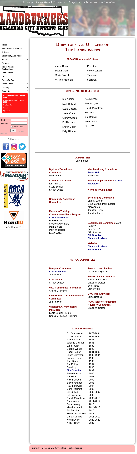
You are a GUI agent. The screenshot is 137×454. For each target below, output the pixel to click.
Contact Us (7, 105)
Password (4, 123)
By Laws (6, 111)
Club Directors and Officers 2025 (13, 101)
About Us (6, 91)
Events (5, 59)
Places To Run (8, 80)
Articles (5, 52)
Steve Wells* (95, 172)
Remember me (18, 127)
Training (5, 87)
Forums (5, 63)
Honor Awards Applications (8, 68)
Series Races (7, 84)
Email (2, 120)
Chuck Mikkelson (58, 217)
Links (4, 76)
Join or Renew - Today (12, 48)
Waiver (5, 108)
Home (4, 45)
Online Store (7, 73)
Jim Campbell (74, 370)
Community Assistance (12, 56)
